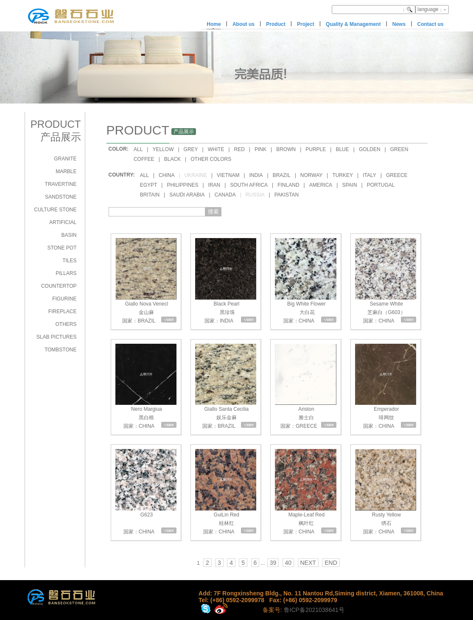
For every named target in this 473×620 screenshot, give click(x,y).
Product (275, 24)
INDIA (256, 175)
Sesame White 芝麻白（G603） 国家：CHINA (385, 280)
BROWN (286, 149)
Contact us (430, 24)
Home (214, 24)
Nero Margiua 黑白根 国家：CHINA (145, 386)
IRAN (214, 185)
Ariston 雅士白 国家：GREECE (305, 386)
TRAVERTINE (61, 184)
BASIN (68, 235)
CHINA (166, 175)
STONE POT (61, 248)
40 (288, 562)
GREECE (397, 175)
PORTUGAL (381, 185)
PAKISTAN (286, 195)
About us (243, 24)
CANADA (225, 195)
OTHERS (65, 324)
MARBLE (66, 171)
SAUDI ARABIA (186, 195)
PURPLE (315, 149)
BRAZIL (282, 175)
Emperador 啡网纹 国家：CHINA (385, 386)
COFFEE (144, 159)
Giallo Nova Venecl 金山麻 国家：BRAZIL (145, 280)
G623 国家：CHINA (145, 491)
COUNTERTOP (59, 286)
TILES (69, 261)
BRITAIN (150, 195)
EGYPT (148, 185)
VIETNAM (228, 175)
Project (305, 24)
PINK (260, 149)
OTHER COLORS (210, 159)
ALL (138, 149)
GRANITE (65, 159)
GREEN (399, 149)
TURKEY (342, 175)
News (399, 24)
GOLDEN (370, 149)
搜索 (213, 211)
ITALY (369, 175)
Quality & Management (353, 24)
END (331, 562)
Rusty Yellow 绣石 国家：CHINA (385, 491)
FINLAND (288, 185)
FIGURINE (64, 299)
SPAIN (349, 185)
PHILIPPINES (182, 185)
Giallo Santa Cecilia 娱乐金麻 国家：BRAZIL (225, 386)
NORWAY (311, 175)
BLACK (172, 159)
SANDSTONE (60, 197)
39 (273, 562)
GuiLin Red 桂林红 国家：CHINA (225, 491)
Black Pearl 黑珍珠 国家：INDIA (225, 280)
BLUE (342, 149)
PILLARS (66, 273)
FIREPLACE (62, 311)
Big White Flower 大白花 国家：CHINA (305, 280)
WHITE (216, 149)
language (427, 9)
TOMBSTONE (61, 350)
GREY (191, 149)
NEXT (308, 562)
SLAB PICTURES (56, 337)
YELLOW (163, 149)
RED (239, 149)
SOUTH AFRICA (249, 185)
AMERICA (321, 185)
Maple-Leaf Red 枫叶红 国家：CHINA (305, 491)
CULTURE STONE (55, 210)
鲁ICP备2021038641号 (314, 609)
